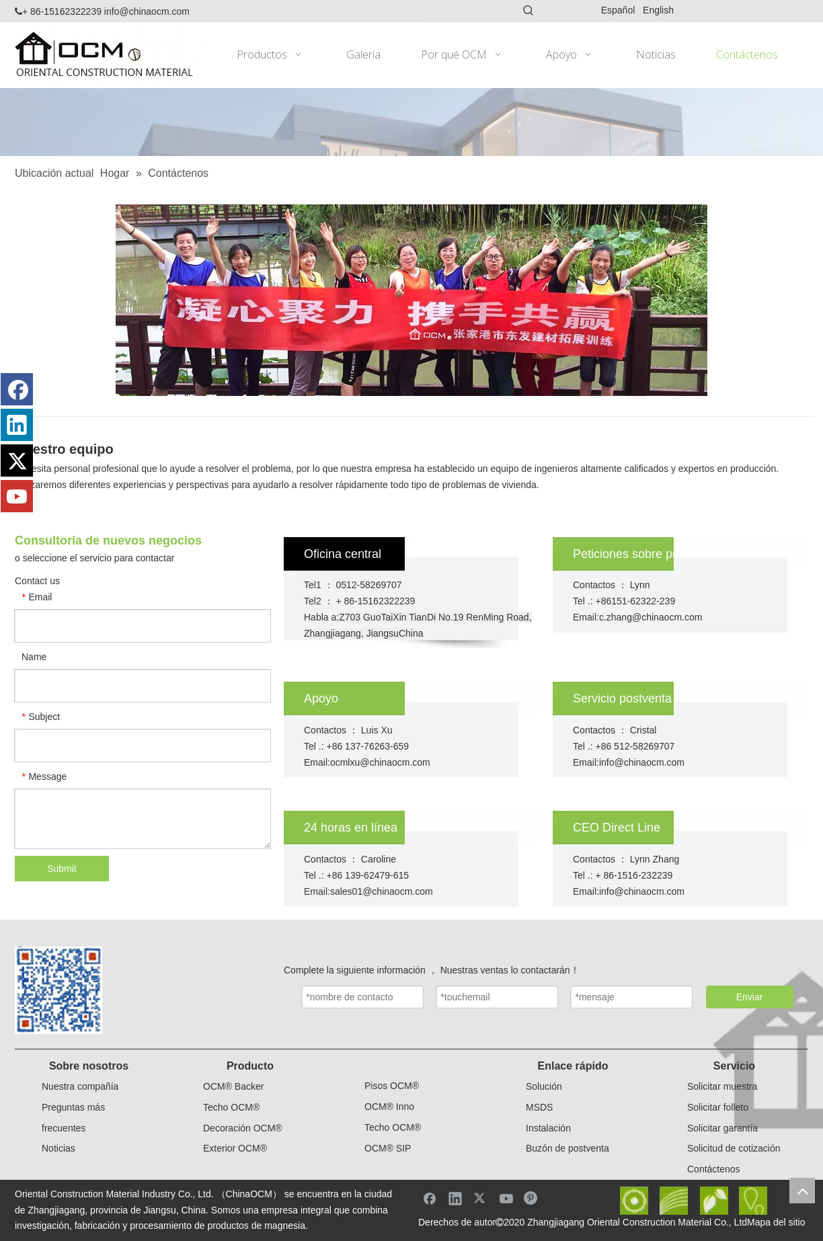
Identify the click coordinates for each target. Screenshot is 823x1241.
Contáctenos (713, 1169)
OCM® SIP (387, 1148)
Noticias (58, 1148)
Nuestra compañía (80, 1086)
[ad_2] (411, 300)
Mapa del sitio (776, 1222)
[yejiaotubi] (693, 1201)
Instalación (548, 1128)
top (802, 1190)
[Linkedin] (17, 425)
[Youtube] (17, 496)
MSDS (539, 1107)
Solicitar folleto (717, 1107)
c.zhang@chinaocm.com (651, 617)
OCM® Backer (233, 1086)
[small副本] (58, 990)
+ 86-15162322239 (58, 11)
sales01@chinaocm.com (381, 891)
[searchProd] (468, 11)
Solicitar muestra (722, 1086)
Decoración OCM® (242, 1128)
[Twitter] (17, 460)
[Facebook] (17, 389)
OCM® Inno (389, 1106)
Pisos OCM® (391, 1085)
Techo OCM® (231, 1107)
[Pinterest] (532, 1198)
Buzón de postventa (567, 1148)
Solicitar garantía (722, 1128)
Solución (544, 1086)
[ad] (411, 122)
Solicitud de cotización (734, 1148)
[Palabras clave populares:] (528, 11)
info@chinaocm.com (147, 11)
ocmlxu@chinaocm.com (380, 762)
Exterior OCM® (235, 1148)
